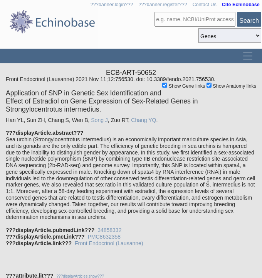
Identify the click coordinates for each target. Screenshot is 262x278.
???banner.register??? (162, 4)
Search (249, 20)
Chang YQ (143, 120)
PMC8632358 (104, 237)
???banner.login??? (112, 4)
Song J (99, 120)
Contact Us (204, 4)
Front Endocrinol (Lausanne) (109, 243)
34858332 (109, 230)
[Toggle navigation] (247, 56)
